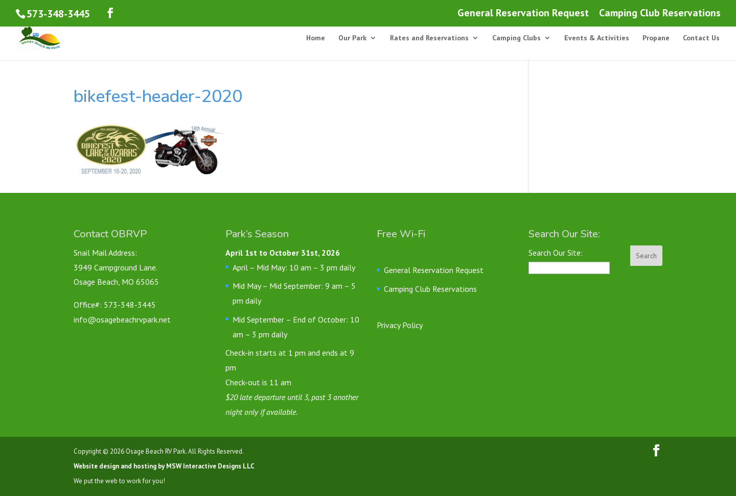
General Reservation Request (523, 13)
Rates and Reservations (429, 38)
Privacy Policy (400, 325)
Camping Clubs (516, 38)
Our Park (352, 38)
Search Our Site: (555, 252)
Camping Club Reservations (660, 13)
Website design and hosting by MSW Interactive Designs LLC (164, 466)
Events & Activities (596, 38)
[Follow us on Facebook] (110, 13)
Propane (656, 38)
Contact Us (701, 38)
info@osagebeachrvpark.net (122, 319)
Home (315, 38)
